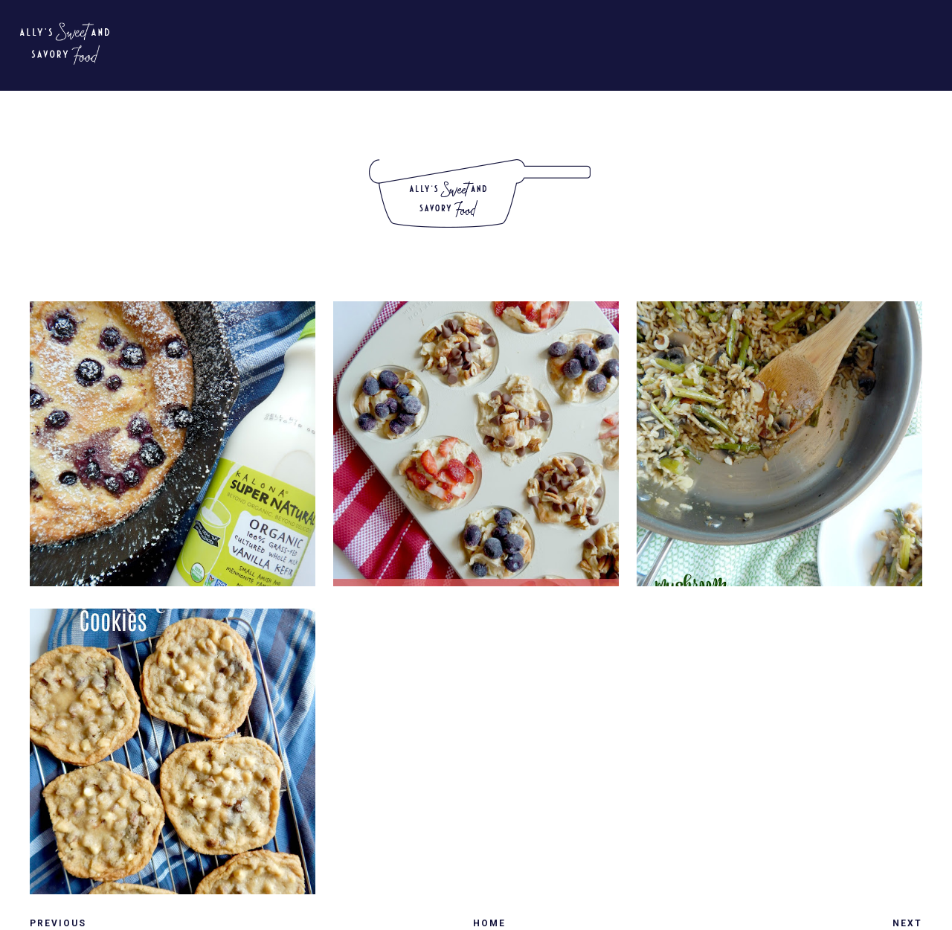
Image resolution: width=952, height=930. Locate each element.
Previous (58, 923)
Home (489, 923)
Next (907, 923)
